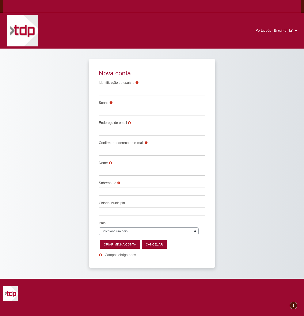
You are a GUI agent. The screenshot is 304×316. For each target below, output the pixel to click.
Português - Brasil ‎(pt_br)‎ (275, 30)
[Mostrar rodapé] (293, 305)
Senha (104, 102)
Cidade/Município (112, 203)
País (102, 223)
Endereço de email (113, 123)
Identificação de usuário (116, 82)
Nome (103, 163)
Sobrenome (107, 183)
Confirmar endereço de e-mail (121, 143)
